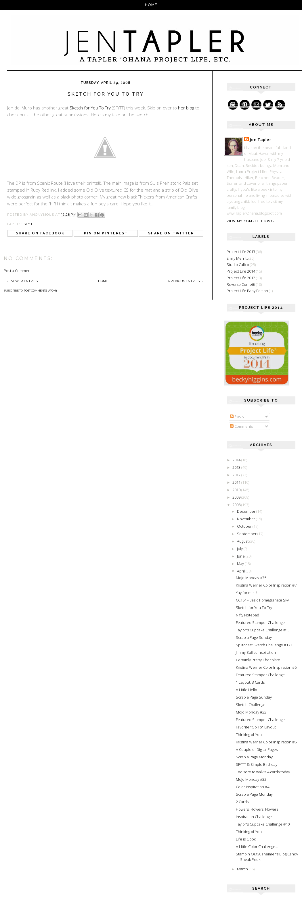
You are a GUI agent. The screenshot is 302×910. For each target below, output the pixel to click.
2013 (236, 467)
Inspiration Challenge (254, 816)
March (243, 869)
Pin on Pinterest (106, 233)
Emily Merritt (237, 258)
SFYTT (29, 224)
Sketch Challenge (250, 704)
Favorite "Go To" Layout (256, 727)
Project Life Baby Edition (247, 290)
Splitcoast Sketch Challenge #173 (264, 644)
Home (151, 5)
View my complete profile (253, 221)
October (245, 526)
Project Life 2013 (241, 251)
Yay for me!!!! (246, 592)
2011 (236, 482)
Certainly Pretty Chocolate (258, 659)
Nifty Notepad (247, 615)
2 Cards (242, 801)
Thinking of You (249, 734)
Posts (237, 416)
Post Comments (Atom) (40, 290)
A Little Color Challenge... (257, 846)
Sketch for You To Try (91, 108)
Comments (241, 426)
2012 (236, 474)
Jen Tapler (260, 139)
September (247, 533)
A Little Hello (246, 689)
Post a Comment (18, 270)
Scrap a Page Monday (254, 756)
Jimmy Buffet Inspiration (256, 652)
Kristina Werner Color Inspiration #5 (266, 742)
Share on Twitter (171, 233)
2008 (236, 504)
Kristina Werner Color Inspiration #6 (266, 667)
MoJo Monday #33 (251, 712)
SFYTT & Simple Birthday (256, 764)
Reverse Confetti (241, 284)
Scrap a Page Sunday (254, 637)
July (240, 548)
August (243, 541)
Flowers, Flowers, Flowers (257, 809)
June (241, 556)
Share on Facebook (40, 233)
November (246, 518)
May (241, 563)
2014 (236, 459)
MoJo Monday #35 (251, 577)
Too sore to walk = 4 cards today (263, 771)
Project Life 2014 (241, 271)
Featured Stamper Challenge (260, 622)
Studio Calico (238, 264)
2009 (236, 497)
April (241, 571)
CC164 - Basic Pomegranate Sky (262, 600)
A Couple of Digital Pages (257, 749)
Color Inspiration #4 (252, 786)
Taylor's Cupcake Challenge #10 (263, 824)
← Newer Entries (22, 281)
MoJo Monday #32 (251, 779)
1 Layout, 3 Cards (250, 682)
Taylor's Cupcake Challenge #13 (263, 630)
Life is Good (246, 839)
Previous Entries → (186, 281)
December (246, 511)
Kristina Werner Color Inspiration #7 (266, 585)
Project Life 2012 (241, 277)
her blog (186, 108)
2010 (236, 489)
